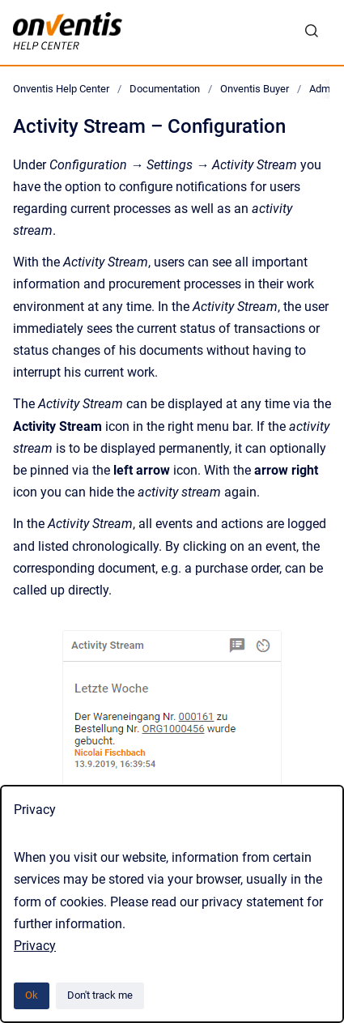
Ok (31, 995)
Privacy (35, 945)
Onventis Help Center (61, 89)
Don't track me (100, 995)
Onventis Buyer (254, 89)
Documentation (165, 89)
